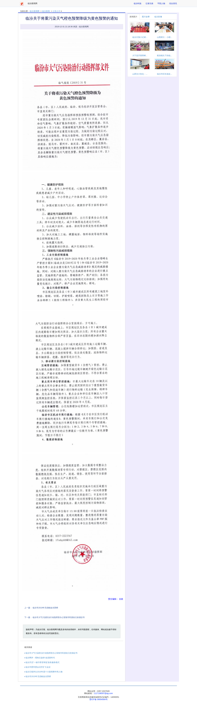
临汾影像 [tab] (158, 17)
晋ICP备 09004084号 (98, 699)
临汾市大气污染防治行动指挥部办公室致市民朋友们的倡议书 (59, 617)
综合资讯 (173, 3)
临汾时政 (137, 3)
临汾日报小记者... (139, 37)
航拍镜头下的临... (164, 55)
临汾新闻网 (34, 11)
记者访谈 (149, 3)
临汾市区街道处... (164, 74)
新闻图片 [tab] (133, 17)
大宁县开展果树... (139, 55)
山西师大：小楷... (164, 37)
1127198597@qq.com (103, 693)
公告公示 (56, 11)
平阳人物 (161, 3)
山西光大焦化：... (139, 74)
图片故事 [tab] (146, 17)
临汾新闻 (46, 11)
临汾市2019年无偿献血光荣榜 (45, 608)
